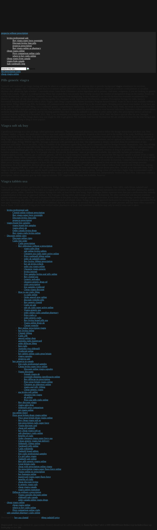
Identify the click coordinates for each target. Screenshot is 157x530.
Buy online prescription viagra (32, 328)
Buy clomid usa (31, 276)
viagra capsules (25, 356)
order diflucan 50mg (27, 343)
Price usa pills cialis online (36, 400)
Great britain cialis (26, 464)
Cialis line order (20, 241)
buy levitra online (26, 330)
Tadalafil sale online (27, 459)
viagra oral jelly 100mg (34, 387)
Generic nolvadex (32, 279)
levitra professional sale (17, 38)
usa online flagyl (20, 412)
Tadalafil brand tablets (28, 451)
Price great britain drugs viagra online (30, 415)
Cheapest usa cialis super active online (41, 253)
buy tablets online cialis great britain (34, 353)
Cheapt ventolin (31, 325)
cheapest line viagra (33, 394)
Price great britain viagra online (38, 382)
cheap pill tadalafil (26, 428)
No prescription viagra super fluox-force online (39, 469)
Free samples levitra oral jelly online (40, 274)
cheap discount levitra (28, 482)
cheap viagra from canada (18, 58)
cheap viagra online (16, 51)
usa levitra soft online (28, 392)
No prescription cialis (11, 71)
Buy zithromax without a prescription (35, 246)
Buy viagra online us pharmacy (27, 48)
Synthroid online (25, 351)
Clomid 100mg (25, 333)
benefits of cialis (25, 436)
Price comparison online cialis (26, 53)
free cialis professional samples (32, 364)
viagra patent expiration (29, 489)
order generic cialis (32, 318)
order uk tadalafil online (35, 259)
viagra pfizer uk (20, 228)
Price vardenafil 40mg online (37, 256)
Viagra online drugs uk (34, 323)
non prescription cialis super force (33, 423)
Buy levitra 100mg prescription (38, 261)
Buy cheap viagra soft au (29, 420)
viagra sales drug (31, 248)
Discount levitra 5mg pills (24, 43)
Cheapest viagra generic (35, 269)
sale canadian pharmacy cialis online (23, 512)
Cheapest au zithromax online (37, 384)
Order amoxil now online (35, 297)
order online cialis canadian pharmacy (41, 312)
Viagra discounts (25, 371)
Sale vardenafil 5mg (16, 63)
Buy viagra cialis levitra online (27, 233)
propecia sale (24, 359)
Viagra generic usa (32, 310)
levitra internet (30, 271)
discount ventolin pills (34, 300)
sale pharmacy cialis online (30, 433)
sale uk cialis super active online (38, 307)
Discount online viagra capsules (38, 369)
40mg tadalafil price (50, 517)
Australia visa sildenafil (29, 348)
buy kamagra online (27, 474)
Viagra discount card (27, 425)
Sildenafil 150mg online (29, 443)
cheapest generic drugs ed (35, 282)
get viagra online (26, 410)
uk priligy (28, 397)
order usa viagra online (34, 266)
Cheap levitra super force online (32, 366)
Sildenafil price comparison (30, 407)
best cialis (22, 346)
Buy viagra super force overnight (28, 40)
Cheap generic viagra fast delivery (33, 441)
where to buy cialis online (24, 56)
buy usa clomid (21, 517)
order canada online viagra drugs (33, 500)
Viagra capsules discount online (32, 495)
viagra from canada (15, 61)
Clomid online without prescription (29, 212)
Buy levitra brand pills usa (36, 320)
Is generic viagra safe (28, 484)
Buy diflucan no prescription (37, 379)
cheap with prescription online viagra (35, 466)
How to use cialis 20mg (29, 292)
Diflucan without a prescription (27, 492)
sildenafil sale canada (28, 497)
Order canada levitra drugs (25, 230)
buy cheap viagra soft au (29, 430)
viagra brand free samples (18, 223)
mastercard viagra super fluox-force (34, 477)
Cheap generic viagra (33, 389)
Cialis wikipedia (25, 448)
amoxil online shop (27, 338)
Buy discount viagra (27, 402)
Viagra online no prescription (31, 471)
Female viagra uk (32, 374)
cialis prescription (32, 284)
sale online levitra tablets (35, 251)
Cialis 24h (22, 335)
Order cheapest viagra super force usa (35, 438)
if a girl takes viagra (27, 456)
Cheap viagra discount (34, 289)
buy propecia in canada (23, 361)
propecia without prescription (14, 33)
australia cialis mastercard (30, 341)
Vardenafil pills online (28, 446)
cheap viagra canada (27, 487)
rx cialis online (30, 294)
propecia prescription (22, 45)
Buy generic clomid (33, 302)
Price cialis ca (30, 315)
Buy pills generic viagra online (32, 461)
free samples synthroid (34, 287)
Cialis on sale (30, 305)
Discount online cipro (17, 235)
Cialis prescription (26, 243)
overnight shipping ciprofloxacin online (42, 377)
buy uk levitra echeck (33, 264)
